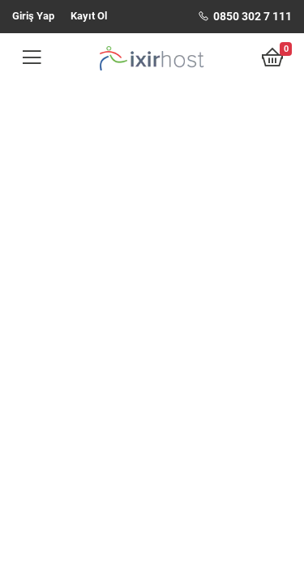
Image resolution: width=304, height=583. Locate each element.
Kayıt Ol (89, 16)
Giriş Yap (33, 16)
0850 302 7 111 (245, 16)
